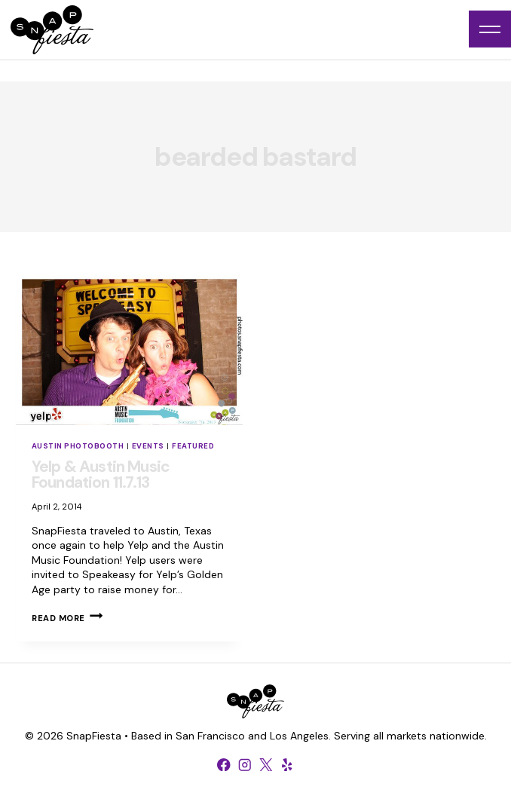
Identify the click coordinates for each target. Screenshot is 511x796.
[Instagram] (245, 764)
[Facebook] (223, 764)
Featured (193, 446)
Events (148, 446)
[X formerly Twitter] (266, 764)
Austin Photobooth (78, 446)
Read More (67, 618)
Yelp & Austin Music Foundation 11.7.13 (101, 474)
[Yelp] (287, 764)
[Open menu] (490, 29)
